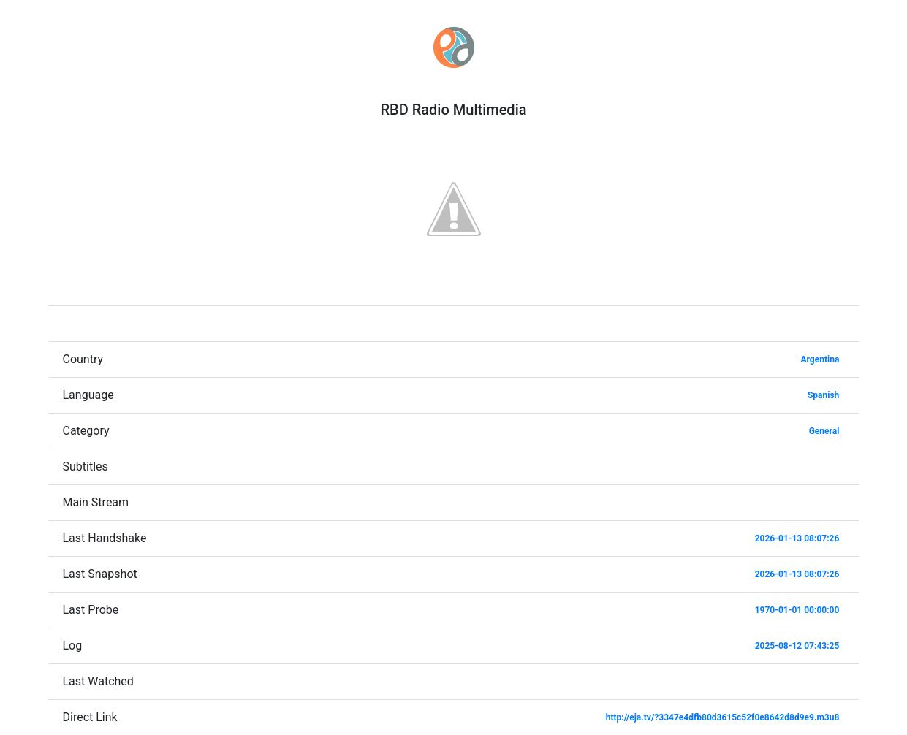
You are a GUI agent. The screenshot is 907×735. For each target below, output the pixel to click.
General (824, 431)
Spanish (823, 395)
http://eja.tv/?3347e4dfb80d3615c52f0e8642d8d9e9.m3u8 (723, 717)
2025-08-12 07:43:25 (797, 646)
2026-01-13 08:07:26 (797, 538)
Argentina (820, 359)
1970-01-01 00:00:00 (797, 610)
